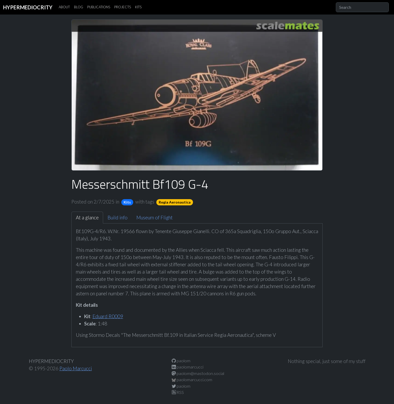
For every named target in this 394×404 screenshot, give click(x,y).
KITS (138, 7)
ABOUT (64, 7)
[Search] (362, 7)
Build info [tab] (118, 217)
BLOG (78, 7)
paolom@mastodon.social (198, 373)
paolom (181, 360)
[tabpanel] (197, 283)
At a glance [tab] (87, 217)
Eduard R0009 (107, 316)
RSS (178, 392)
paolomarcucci (187, 366)
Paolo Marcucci (75, 368)
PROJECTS (122, 7)
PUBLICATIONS (98, 7)
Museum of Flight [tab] (154, 217)
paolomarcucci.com (192, 379)
